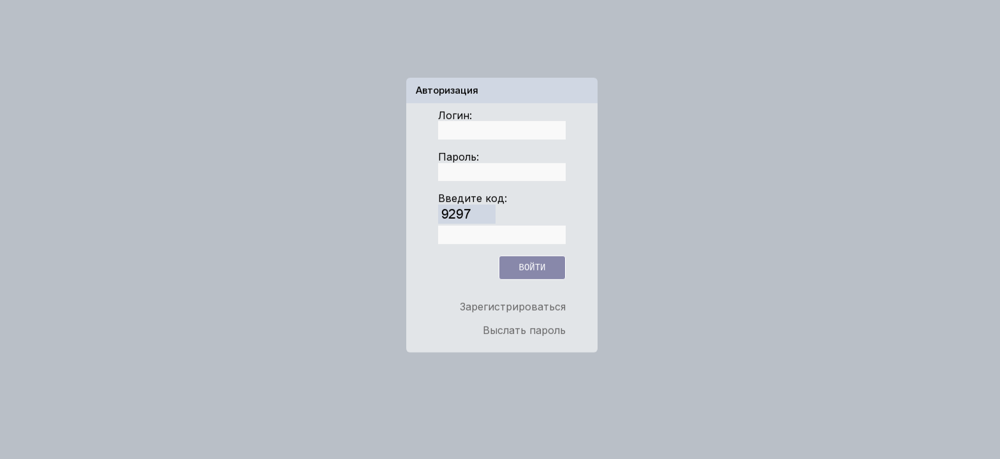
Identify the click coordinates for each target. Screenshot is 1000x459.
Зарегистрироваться (513, 306)
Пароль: (458, 156)
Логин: (455, 114)
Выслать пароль (524, 329)
